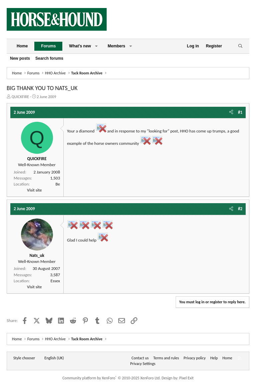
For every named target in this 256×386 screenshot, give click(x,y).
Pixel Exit (186, 378)
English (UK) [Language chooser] (54, 358)
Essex (55, 280)
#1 (240, 112)
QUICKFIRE (20, 96)
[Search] (240, 46)
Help (214, 358)
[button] (96, 46)
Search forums (49, 58)
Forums (48, 46)
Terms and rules (166, 358)
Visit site (34, 189)
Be (57, 183)
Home (22, 46)
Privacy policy (195, 358)
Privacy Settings (143, 363)
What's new (80, 46)
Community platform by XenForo (111, 378)
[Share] (231, 112)
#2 (240, 208)
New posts (20, 58)
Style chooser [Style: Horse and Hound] (24, 358)
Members (116, 46)
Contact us (140, 358)
